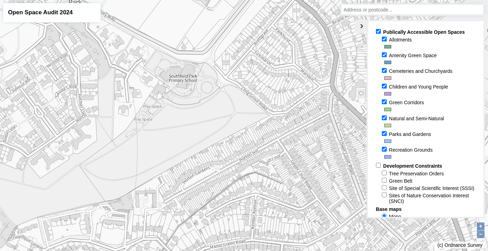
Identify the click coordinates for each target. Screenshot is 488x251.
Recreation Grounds (411, 150)
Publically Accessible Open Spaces (424, 32)
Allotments (400, 40)
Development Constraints (412, 166)
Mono (395, 216)
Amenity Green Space (413, 55)
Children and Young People (418, 87)
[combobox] (412, 9)
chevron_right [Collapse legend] (361, 26)
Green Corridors (406, 102)
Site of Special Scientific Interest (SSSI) (431, 188)
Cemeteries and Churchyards (420, 71)
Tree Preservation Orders (416, 173)
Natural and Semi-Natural (416, 118)
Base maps (389, 209)
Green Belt (400, 181)
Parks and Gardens (410, 134)
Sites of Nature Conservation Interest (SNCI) (429, 198)
